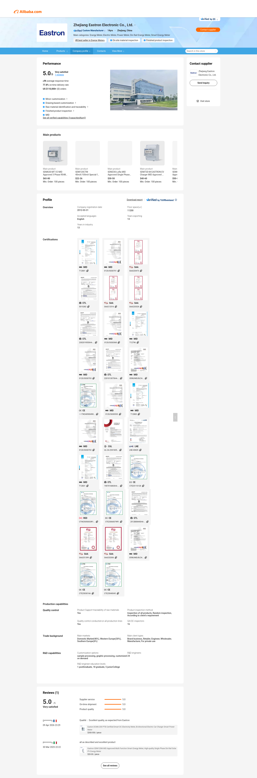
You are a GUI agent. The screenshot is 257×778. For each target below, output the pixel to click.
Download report (135, 200)
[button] (79, 417)
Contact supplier (208, 29)
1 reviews (59, 75)
